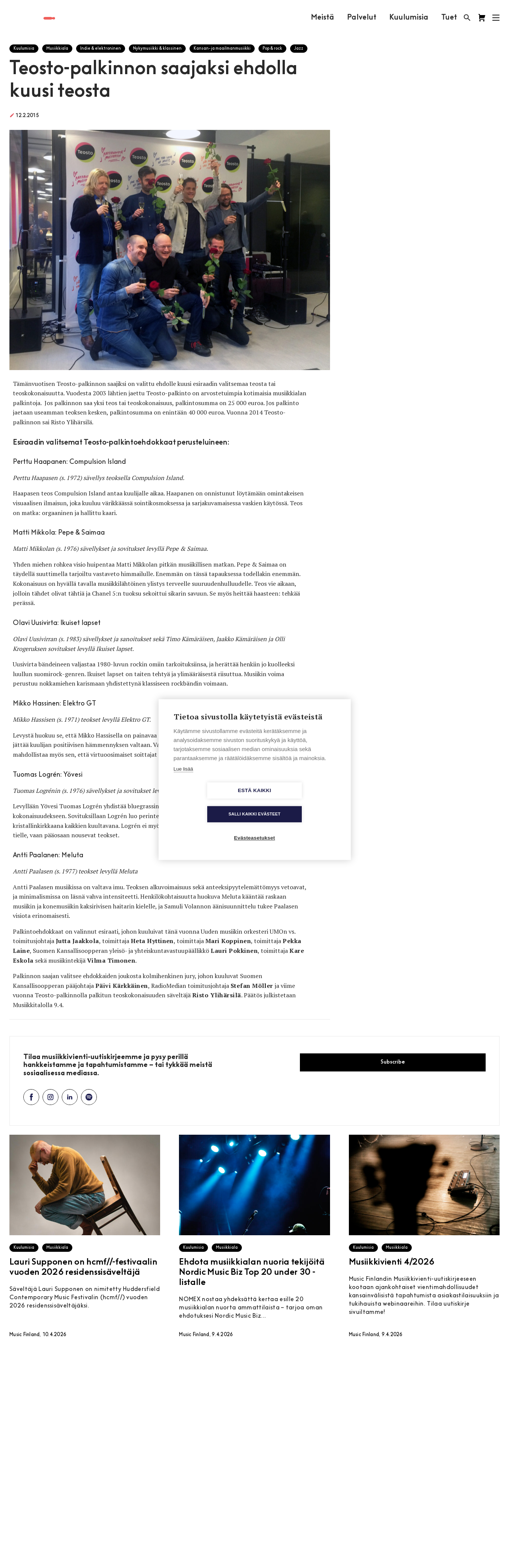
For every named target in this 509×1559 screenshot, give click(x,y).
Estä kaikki (211, 802)
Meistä (322, 17)
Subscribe (393, 1062)
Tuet (449, 17)
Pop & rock (272, 49)
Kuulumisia (408, 17)
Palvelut (361, 17)
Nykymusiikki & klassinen (157, 49)
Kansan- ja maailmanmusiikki (222, 49)
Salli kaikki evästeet (298, 802)
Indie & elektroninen (100, 49)
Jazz (298, 49)
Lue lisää (183, 780)
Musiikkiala (57, 49)
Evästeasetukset (254, 826)
